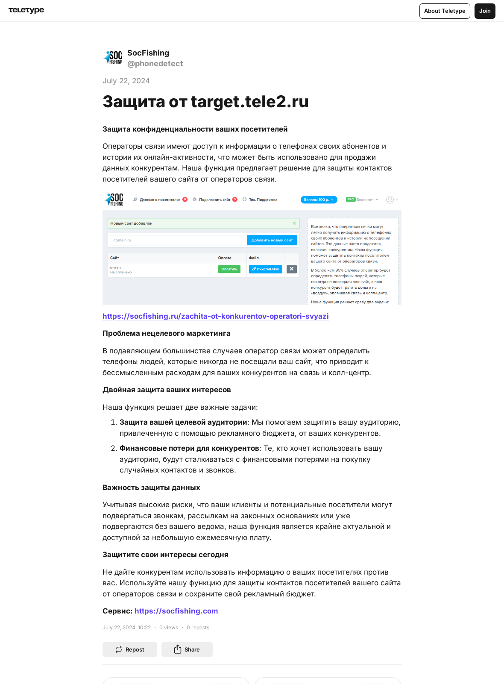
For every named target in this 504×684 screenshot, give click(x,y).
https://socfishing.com (176, 611)
